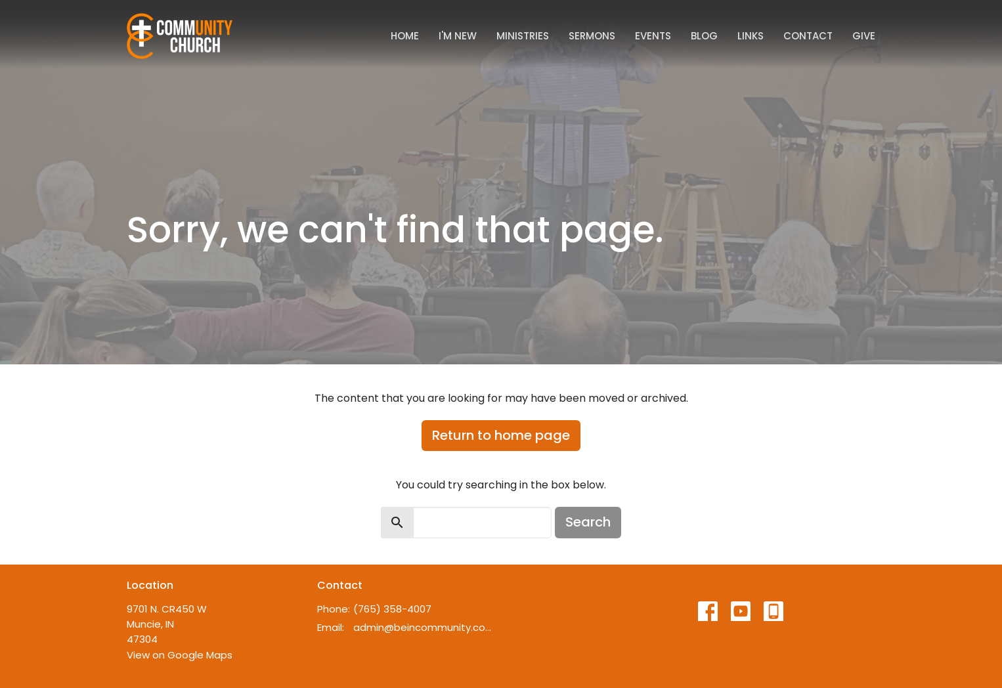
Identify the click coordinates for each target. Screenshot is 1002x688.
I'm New (458, 36)
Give (863, 36)
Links (750, 36)
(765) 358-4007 (392, 609)
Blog (704, 36)
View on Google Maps (179, 655)
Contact (808, 36)
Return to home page (501, 435)
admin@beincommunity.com (423, 627)
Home (405, 36)
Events (653, 36)
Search (588, 522)
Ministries (522, 36)
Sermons (592, 36)
